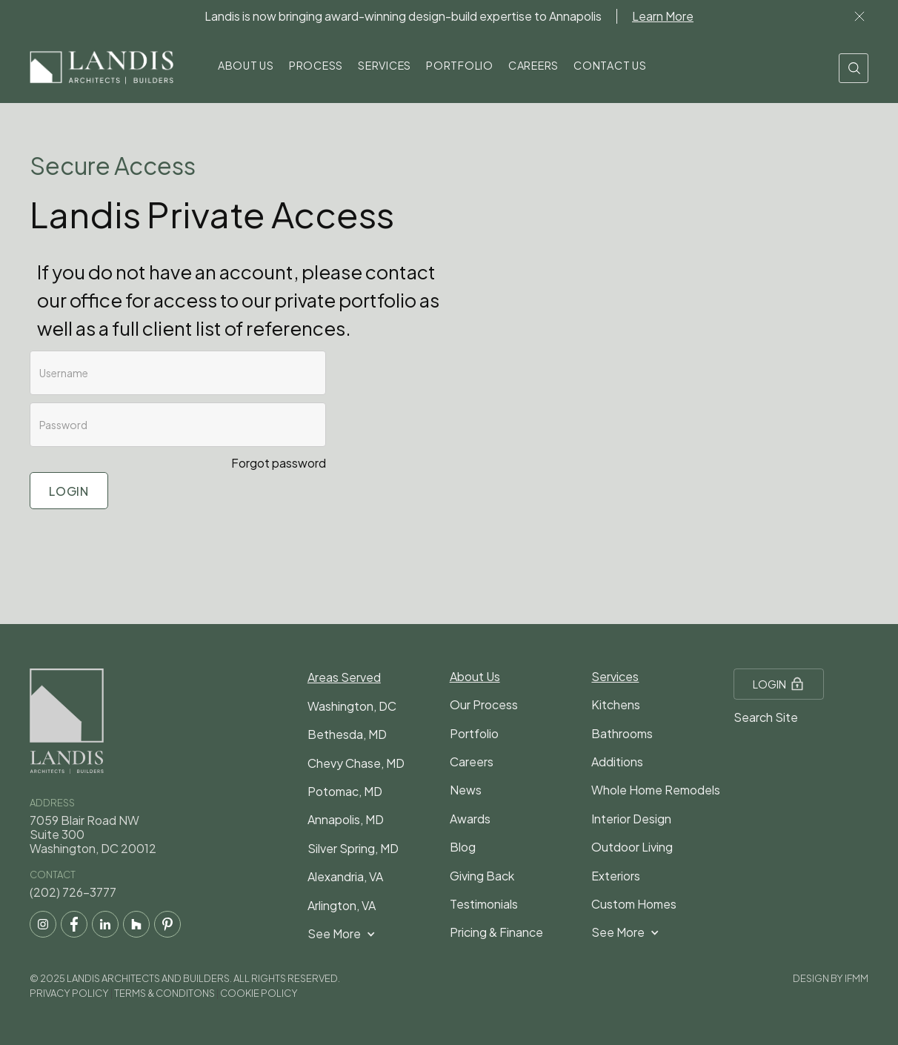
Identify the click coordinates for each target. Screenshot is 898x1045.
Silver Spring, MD (353, 848)
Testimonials (484, 904)
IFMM (856, 978)
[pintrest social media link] (167, 924)
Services (615, 676)
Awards (470, 818)
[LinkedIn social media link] (105, 924)
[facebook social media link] (74, 924)
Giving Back (482, 875)
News (466, 789)
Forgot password (278, 463)
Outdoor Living (632, 847)
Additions (617, 761)
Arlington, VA (341, 905)
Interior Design (631, 818)
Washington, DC (351, 706)
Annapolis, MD (345, 819)
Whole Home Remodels (655, 789)
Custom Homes (633, 904)
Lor (859, 16)
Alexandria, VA (345, 876)
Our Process (484, 704)
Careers (471, 761)
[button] (246, 67)
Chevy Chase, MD (356, 763)
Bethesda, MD (347, 734)
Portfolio (474, 733)
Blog (463, 847)
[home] (101, 68)
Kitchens (615, 704)
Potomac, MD (344, 791)
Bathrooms (622, 733)
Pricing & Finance (496, 932)
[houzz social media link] (136, 924)
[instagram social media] (43, 924)
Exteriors (615, 875)
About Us (475, 676)
